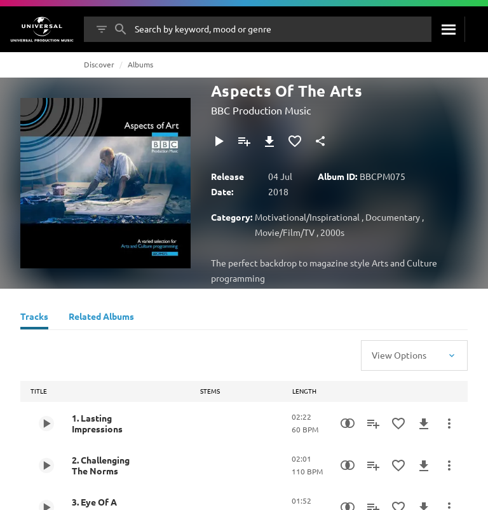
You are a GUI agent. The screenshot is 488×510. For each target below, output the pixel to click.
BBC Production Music (261, 110)
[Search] (448, 29)
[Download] (269, 141)
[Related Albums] (101, 318)
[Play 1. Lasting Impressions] (46, 423)
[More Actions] (449, 423)
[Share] (320, 141)
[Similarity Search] (347, 423)
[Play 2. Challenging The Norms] (46, 465)
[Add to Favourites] (294, 141)
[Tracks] (34, 318)
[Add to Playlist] (244, 141)
